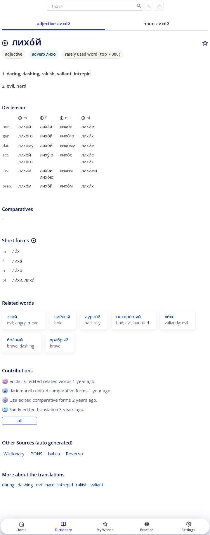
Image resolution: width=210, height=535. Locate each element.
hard (50, 485)
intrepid (65, 485)
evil (39, 485)
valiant (97, 485)
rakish (82, 485)
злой (12, 316)
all (20, 420)
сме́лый (62, 316)
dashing (25, 485)
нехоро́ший (128, 316)
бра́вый (15, 340)
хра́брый (59, 340)
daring (8, 485)
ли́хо (170, 316)
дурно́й (92, 316)
